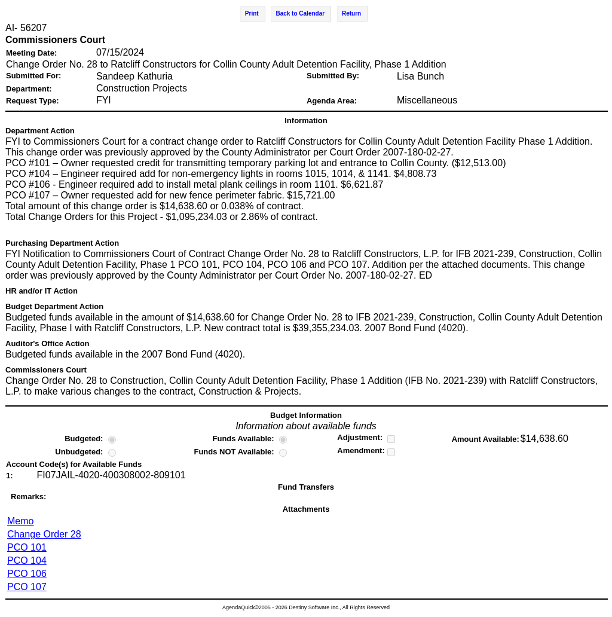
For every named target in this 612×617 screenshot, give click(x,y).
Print (252, 13)
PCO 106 (27, 574)
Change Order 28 (44, 534)
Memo (20, 521)
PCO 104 (27, 560)
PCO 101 (27, 547)
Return (351, 13)
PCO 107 (27, 587)
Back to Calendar (300, 13)
